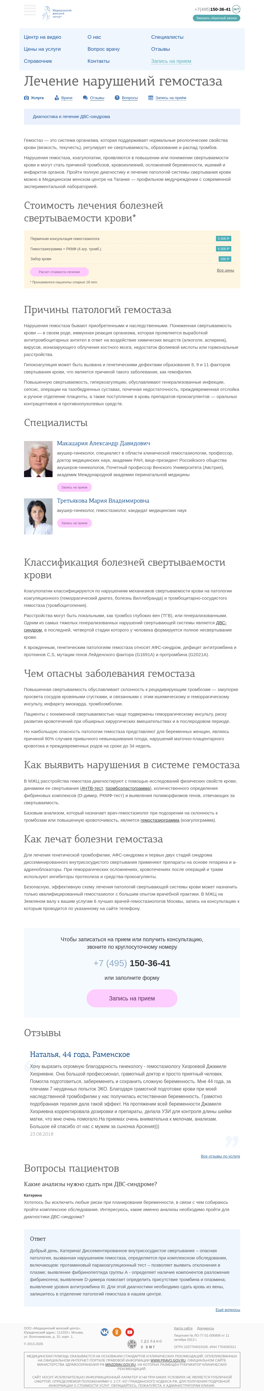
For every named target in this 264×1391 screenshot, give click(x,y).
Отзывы (160, 49)
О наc (94, 37)
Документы (205, 1328)
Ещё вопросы (228, 1309)
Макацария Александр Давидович (103, 443)
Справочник (38, 61)
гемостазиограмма (160, 820)
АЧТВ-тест (92, 788)
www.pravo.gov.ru (168, 1360)
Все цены (225, 270)
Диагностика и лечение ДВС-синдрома (71, 116)
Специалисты (167, 37)
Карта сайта (183, 1328)
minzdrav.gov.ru (120, 1364)
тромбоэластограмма (127, 788)
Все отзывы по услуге (220, 1156)
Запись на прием (132, 998)
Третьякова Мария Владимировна (103, 500)
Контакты (99, 61)
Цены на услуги (42, 49)
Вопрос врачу (104, 49)
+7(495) (213, 9)
